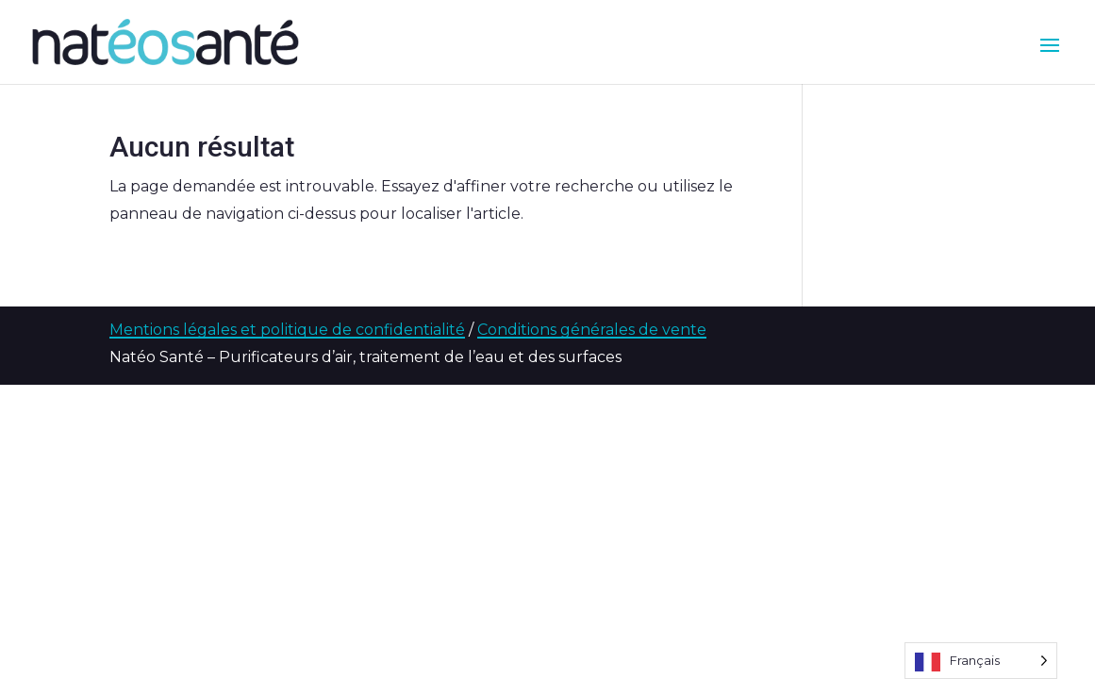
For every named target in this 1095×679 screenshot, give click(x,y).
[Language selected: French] (980, 660)
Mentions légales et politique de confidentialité (287, 330)
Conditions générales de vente (591, 330)
